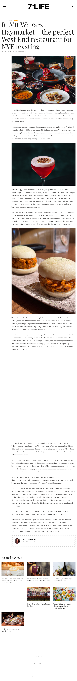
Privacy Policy (38, 663)
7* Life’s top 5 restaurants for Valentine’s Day (11, 630)
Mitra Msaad (21, 51)
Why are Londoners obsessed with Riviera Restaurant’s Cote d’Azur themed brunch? (12, 581)
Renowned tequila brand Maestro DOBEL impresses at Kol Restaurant (38, 580)
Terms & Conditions (38, 660)
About (38, 667)
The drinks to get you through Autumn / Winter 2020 (62, 580)
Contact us (38, 656)
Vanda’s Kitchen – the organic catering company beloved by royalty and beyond (62, 606)
